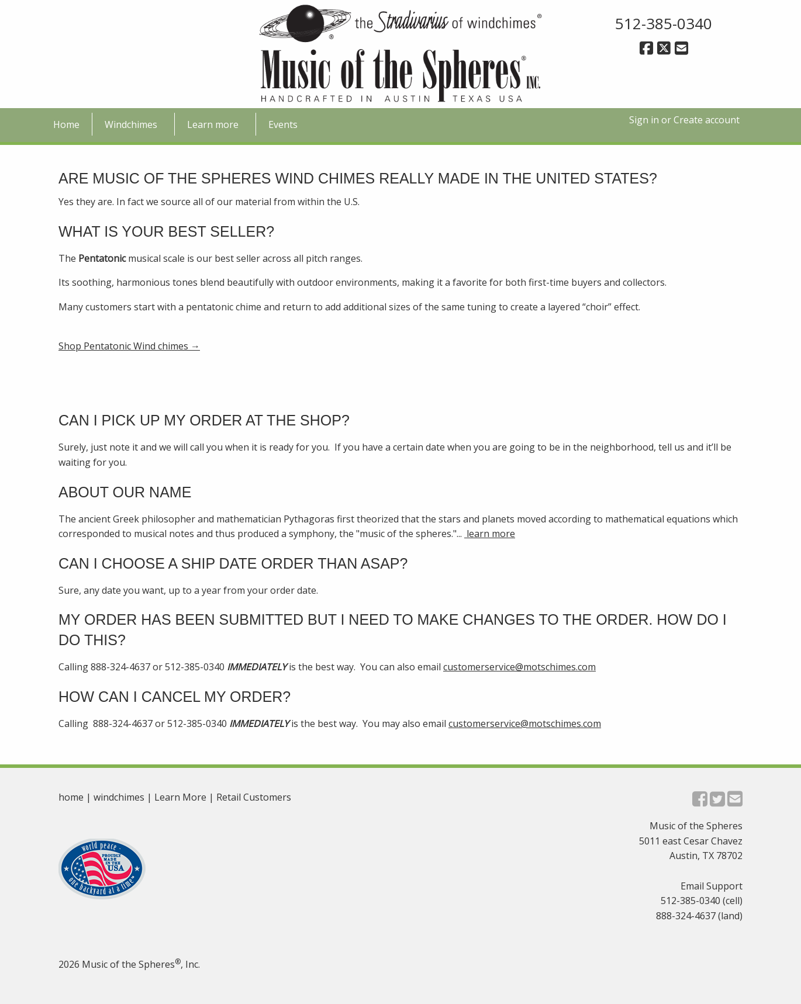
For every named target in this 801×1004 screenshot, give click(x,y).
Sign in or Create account (684, 119)
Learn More (180, 797)
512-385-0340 (663, 23)
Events (283, 124)
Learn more (213, 124)
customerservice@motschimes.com (519, 666)
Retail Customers (253, 797)
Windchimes (131, 124)
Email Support (712, 886)
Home (66, 124)
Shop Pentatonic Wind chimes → (129, 346)
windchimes (119, 797)
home (71, 797)
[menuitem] (66, 124)
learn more (489, 533)
